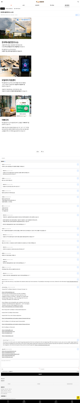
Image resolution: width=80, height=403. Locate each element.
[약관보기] (10, 371)
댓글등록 (40, 374)
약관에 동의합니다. (5, 371)
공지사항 (2, 8)
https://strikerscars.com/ (7, 357)
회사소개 (2, 378)
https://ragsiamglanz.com (7, 335)
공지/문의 (67, 5)
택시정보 (52, 5)
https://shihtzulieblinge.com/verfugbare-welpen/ (12, 306)
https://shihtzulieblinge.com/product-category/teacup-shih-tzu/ (16, 324)
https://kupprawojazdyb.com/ (8, 355)
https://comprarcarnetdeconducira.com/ (10, 354)
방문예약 (37, 5)
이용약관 (38, 384)
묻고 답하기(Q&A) (17, 8)
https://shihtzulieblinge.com (8, 292)
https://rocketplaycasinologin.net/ (42, 345)
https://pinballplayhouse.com (8, 352)
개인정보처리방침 (69, 384)
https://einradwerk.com (7, 332)
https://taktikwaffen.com (7, 330)
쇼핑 (23, 5)
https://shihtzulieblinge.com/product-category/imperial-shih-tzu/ (16, 318)
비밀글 (77, 371)
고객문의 (9, 384)
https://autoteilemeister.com (8, 331)
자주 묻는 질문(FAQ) (9, 8)
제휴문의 (2, 158)
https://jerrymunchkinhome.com (9, 351)
